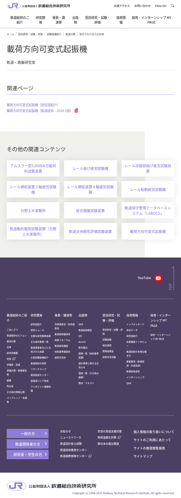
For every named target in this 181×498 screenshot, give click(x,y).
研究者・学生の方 (27, 454)
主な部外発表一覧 (40, 341)
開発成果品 (108, 351)
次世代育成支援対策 (110, 431)
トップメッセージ (135, 324)
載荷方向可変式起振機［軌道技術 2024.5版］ (42, 110)
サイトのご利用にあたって (152, 439)
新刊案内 (83, 347)
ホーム (10, 34)
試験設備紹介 (54, 34)
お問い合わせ (142, 6)
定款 (11, 358)
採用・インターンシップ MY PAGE (160, 320)
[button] (172, 5)
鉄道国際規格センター (76, 456)
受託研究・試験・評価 (30, 34)
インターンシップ (135, 377)
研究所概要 (12, 353)
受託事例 (106, 345)
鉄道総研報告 (85, 330)
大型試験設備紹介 (40, 357)
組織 (9, 380)
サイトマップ (143, 456)
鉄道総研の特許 (38, 363)
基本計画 (12, 341)
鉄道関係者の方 (27, 444)
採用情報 (132, 315)
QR (80, 336)
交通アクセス (122, 6)
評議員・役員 (13, 364)
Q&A (128, 383)
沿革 (9, 347)
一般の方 (28, 433)
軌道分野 (70, 34)
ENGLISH (160, 6)
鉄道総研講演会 (62, 334)
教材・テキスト (86, 383)
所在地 (10, 386)
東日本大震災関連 (108, 444)
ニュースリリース (70, 437)
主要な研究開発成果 (41, 336)
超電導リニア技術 (40, 380)
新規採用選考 (133, 371)
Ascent (82, 341)
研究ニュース (37, 330)
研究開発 (36, 315)
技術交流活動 (109, 357)
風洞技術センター (40, 375)
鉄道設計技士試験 (71, 444)
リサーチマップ (38, 369)
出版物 (83, 315)
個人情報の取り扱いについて (154, 431)
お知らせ (65, 431)
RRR (81, 324)
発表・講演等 (63, 315)
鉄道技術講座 (61, 345)
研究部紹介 (36, 324)
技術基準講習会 (62, 351)
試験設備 (106, 339)
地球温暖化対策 (107, 437)
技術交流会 (60, 357)
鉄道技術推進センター (73, 450)
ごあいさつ (12, 329)
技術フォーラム (62, 340)
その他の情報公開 (16, 392)
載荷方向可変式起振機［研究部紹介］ (33, 104)
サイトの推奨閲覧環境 (149, 448)
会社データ (132, 330)
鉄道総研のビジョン (17, 335)
